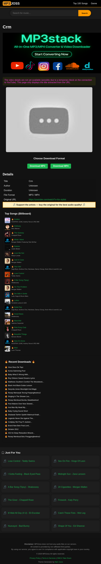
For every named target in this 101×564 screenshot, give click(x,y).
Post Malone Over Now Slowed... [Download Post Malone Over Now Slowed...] (21, 404)
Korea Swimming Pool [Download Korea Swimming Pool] (16, 371)
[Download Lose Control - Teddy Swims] (25, 461)
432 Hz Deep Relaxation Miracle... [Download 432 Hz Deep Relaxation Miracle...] (21, 433)
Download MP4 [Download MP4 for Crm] (60, 166)
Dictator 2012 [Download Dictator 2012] (13, 429)
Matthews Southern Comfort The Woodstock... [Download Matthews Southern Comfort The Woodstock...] (26, 382)
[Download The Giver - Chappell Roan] (25, 500)
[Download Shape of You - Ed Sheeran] (75, 526)
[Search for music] (44, 13)
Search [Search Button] (85, 13)
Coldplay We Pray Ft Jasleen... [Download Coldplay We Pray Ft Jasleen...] (20, 422)
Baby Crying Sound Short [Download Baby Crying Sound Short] (18, 411)
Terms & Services (49, 558)
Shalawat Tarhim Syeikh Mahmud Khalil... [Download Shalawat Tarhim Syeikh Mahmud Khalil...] (24, 415)
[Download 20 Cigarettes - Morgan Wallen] (75, 487)
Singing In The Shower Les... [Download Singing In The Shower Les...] (19, 396)
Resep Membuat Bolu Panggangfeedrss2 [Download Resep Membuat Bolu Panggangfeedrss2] (24, 437)
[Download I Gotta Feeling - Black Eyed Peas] (25, 474)
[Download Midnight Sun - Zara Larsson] (75, 474)
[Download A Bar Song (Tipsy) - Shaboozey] (25, 487)
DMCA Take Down (64, 558)
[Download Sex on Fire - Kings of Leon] (75, 461)
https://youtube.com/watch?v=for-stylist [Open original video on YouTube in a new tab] (47, 199)
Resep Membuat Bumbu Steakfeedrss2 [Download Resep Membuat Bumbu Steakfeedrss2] (23, 400)
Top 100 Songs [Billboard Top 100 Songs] (80, 3)
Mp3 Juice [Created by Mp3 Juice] (59, 562)
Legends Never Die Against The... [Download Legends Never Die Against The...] (21, 418)
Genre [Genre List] (94, 3)
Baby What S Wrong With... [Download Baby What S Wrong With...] (18, 374)
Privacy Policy (35, 558)
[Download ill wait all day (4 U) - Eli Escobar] (25, 513)
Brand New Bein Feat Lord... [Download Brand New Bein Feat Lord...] (19, 426)
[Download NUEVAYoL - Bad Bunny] (25, 526)
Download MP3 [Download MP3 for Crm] (37, 166)
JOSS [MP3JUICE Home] (11, 3)
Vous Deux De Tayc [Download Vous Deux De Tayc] (15, 367)
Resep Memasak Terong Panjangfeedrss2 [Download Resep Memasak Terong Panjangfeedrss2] (24, 393)
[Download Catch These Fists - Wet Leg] (75, 513)
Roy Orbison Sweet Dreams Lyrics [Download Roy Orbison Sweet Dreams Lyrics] (21, 378)
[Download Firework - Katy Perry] (75, 500)
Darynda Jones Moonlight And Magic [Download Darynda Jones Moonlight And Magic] (22, 389)
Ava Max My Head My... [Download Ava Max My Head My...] (17, 407)
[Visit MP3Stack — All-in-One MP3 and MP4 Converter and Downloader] (52, 72)
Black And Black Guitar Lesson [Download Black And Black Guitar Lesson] (20, 385)
